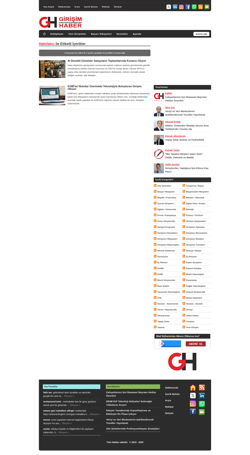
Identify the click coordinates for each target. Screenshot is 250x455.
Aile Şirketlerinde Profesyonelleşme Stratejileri (132, 428)
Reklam (106, 7)
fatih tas (47, 392)
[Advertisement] (182, 62)
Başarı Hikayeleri (101, 34)
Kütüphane (56, 34)
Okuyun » (69, 396)
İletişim (118, 7)
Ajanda (137, 34)
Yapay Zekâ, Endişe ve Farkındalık (184, 139)
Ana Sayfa (48, 7)
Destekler (122, 34)
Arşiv (77, 7)
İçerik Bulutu (91, 7)
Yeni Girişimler (77, 34)
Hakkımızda (64, 7)
